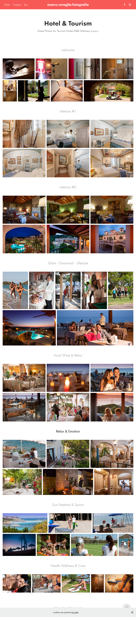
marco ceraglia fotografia (68, 4)
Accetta (74, 612)
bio (25, 4)
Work (7, 4)
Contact (17, 4)
